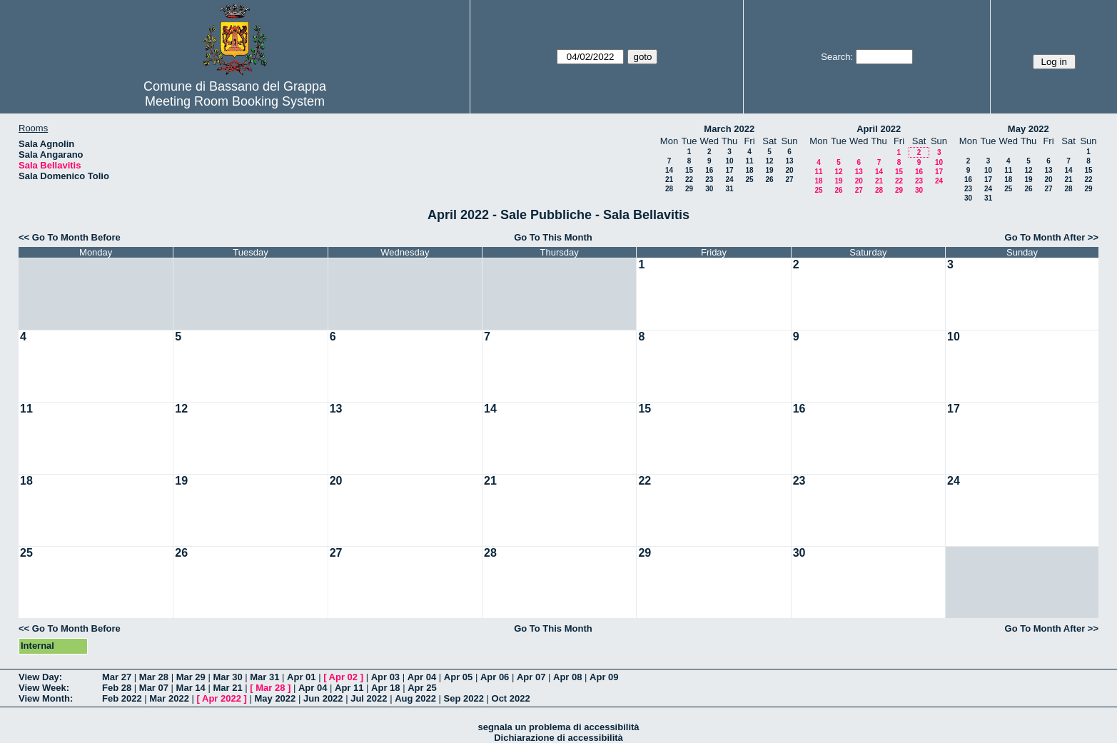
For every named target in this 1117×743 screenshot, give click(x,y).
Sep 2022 (464, 698)
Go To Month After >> (1051, 237)
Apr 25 (422, 687)
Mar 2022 (169, 698)
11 (749, 161)
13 (789, 161)
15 (689, 170)
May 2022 (1028, 128)
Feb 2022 (122, 698)
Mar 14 (191, 687)
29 (689, 189)
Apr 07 (531, 677)
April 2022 (878, 128)
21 (669, 179)
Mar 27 (116, 677)
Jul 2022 (368, 698)
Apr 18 (385, 687)
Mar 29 (191, 677)
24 (729, 179)
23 (709, 179)
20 (789, 170)
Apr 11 (349, 687)
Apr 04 (422, 677)
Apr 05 (458, 677)
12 (769, 161)
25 (749, 179)
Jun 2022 (323, 698)
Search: (837, 56)
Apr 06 (494, 677)
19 (769, 170)
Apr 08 (567, 677)
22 (689, 179)
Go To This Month (553, 237)
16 (709, 170)
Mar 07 (153, 687)
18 (749, 170)
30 (709, 189)
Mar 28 (153, 677)
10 (729, 161)
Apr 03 (385, 677)
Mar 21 (227, 687)
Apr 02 (343, 677)
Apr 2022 (221, 698)
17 (729, 170)
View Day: (40, 677)
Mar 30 (227, 677)
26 (769, 179)
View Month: (46, 698)
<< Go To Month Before (70, 237)
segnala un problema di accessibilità (558, 727)
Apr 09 (604, 677)
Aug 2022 (415, 698)
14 (669, 170)
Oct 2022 (511, 698)
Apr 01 (301, 677)
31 (729, 189)
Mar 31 (264, 677)
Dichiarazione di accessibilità (558, 737)
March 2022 (729, 128)
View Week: (44, 687)
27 (789, 179)
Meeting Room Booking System (235, 101)
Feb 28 (116, 687)
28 (669, 189)
